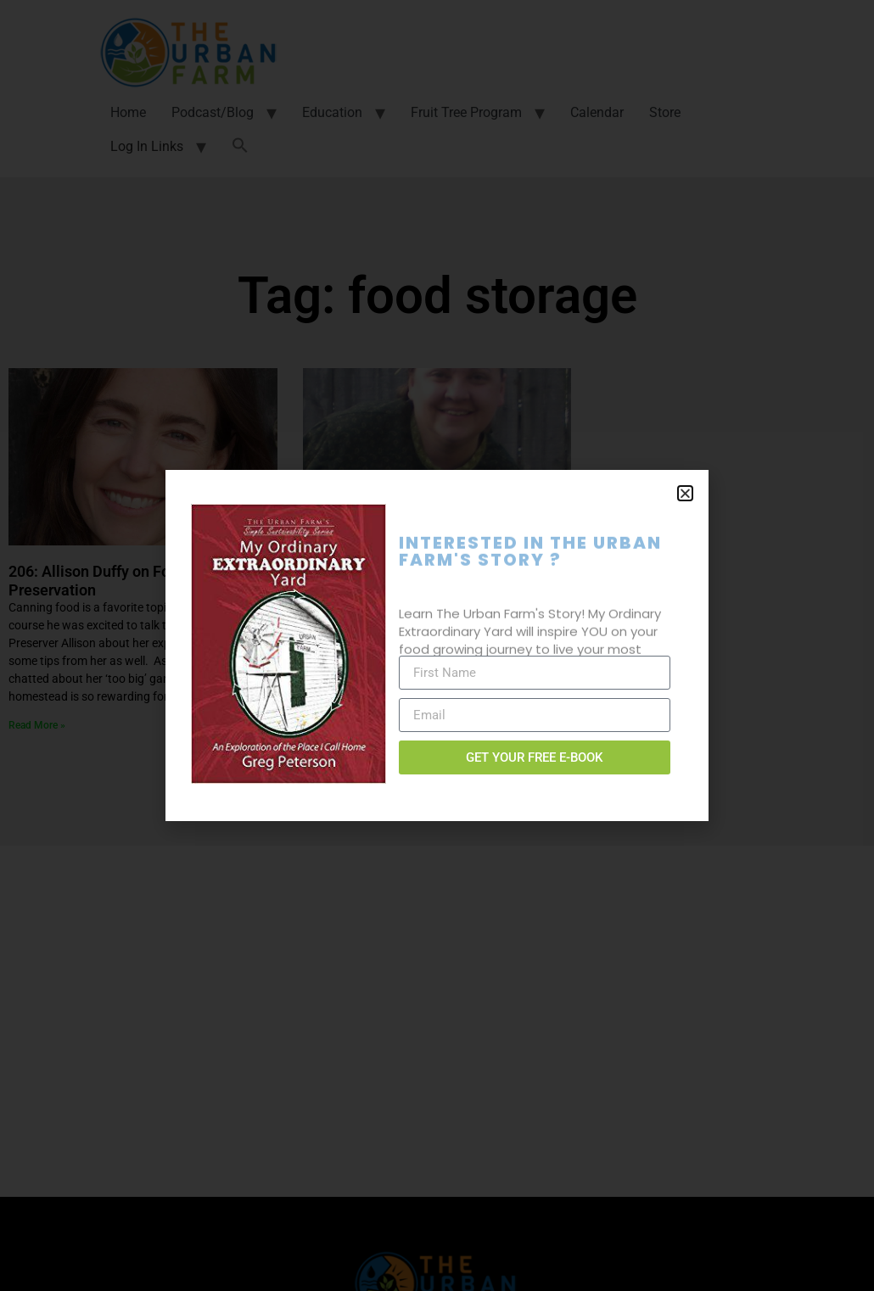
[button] (685, 493)
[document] (437, 645)
